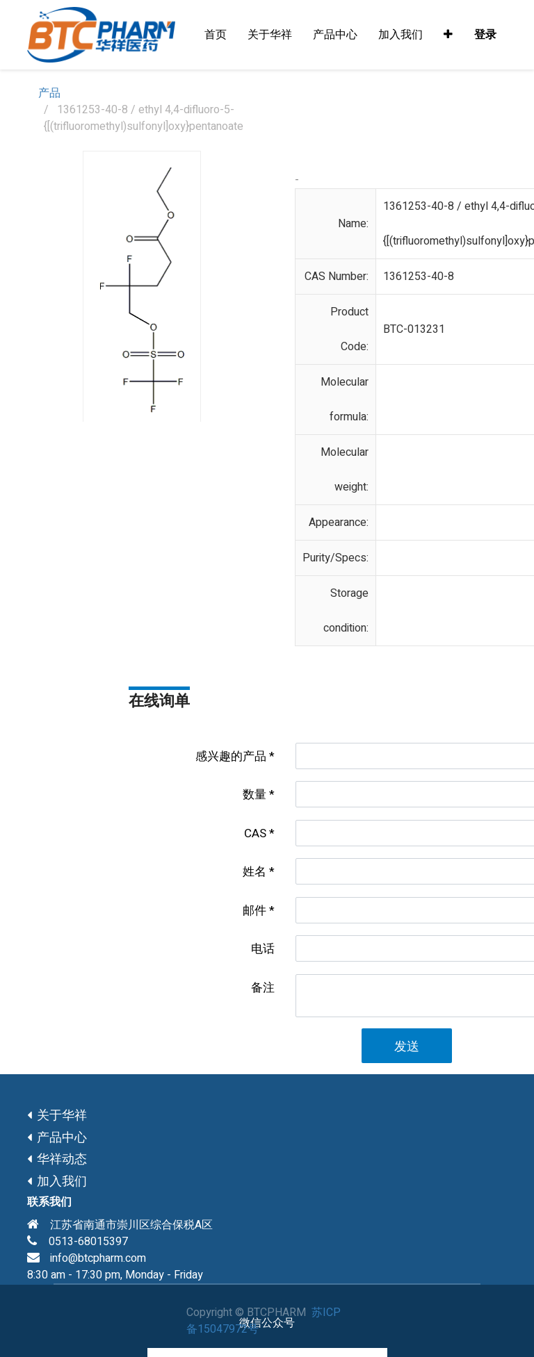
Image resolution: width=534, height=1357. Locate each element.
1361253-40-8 (418, 276)
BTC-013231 (414, 329)
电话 (263, 948)
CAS (255, 833)
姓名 (254, 871)
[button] (448, 34)
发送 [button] (406, 1046)
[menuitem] (215, 34)
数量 (254, 794)
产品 (49, 93)
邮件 (254, 910)
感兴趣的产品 (230, 756)
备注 (263, 987)
